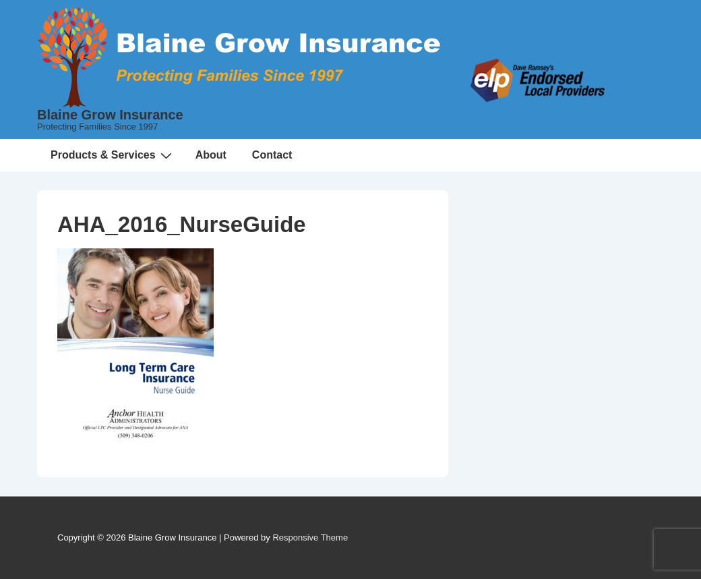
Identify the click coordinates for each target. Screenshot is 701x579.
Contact (272, 155)
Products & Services (113, 155)
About (210, 155)
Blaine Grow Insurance (110, 114)
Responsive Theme (310, 537)
